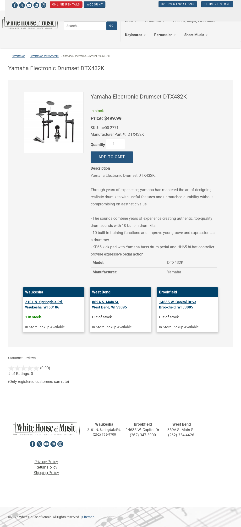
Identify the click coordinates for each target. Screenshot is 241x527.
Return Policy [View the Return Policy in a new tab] (46, 467)
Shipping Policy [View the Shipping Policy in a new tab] (46, 472)
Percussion (18, 56)
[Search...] (85, 25)
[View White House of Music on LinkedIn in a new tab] (33, 4)
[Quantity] (115, 144)
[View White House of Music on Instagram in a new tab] (40, 4)
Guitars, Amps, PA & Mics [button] (195, 21)
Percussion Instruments (44, 56)
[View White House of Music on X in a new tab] (18, 4)
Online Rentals (63, 4)
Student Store (213, 4)
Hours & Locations (174, 4)
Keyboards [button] (135, 35)
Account (90, 4)
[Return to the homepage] (30, 23)
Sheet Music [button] (196, 35)
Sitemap (88, 517)
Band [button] (131, 21)
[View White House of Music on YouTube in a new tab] (25, 4)
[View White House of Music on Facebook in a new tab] (11, 4)
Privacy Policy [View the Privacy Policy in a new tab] (46, 461)
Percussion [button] (165, 35)
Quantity (98, 144)
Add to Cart (112, 157)
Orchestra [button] (154, 21)
